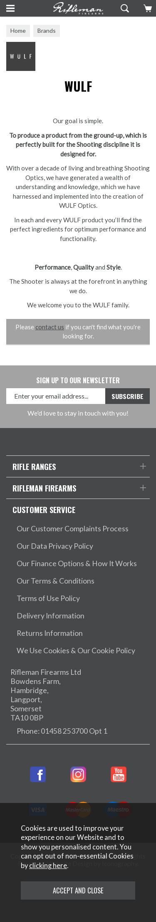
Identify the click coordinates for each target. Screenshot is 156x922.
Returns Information (50, 633)
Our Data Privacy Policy (55, 546)
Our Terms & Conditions (55, 581)
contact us (49, 327)
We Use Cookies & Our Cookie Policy (76, 650)
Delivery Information (50, 615)
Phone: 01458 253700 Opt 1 (62, 731)
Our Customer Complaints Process (73, 528)
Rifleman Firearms (44, 488)
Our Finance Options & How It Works (77, 563)
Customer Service (43, 509)
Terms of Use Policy (48, 598)
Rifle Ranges (34, 466)
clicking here (48, 865)
